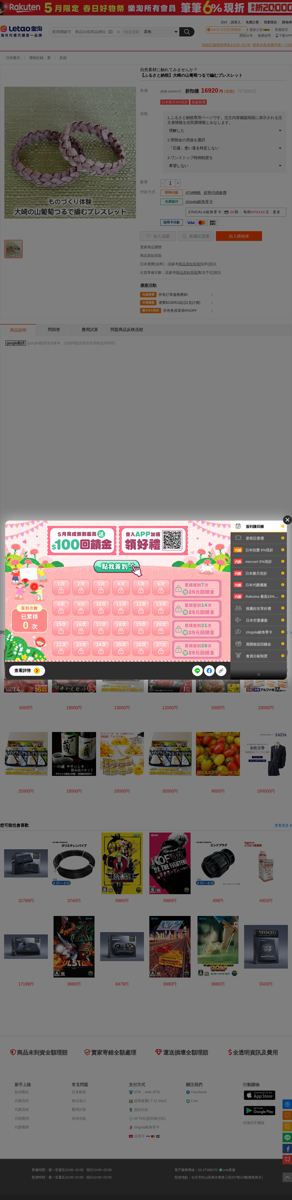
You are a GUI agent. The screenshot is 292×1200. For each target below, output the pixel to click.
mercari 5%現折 (259, 561)
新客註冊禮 (259, 537)
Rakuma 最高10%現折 (259, 596)
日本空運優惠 (259, 619)
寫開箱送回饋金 (259, 643)
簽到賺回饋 (259, 526)
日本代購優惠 (259, 584)
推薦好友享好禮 (259, 608)
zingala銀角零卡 (259, 631)
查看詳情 (22, 670)
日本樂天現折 (259, 573)
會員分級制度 (259, 655)
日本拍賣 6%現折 (259, 549)
